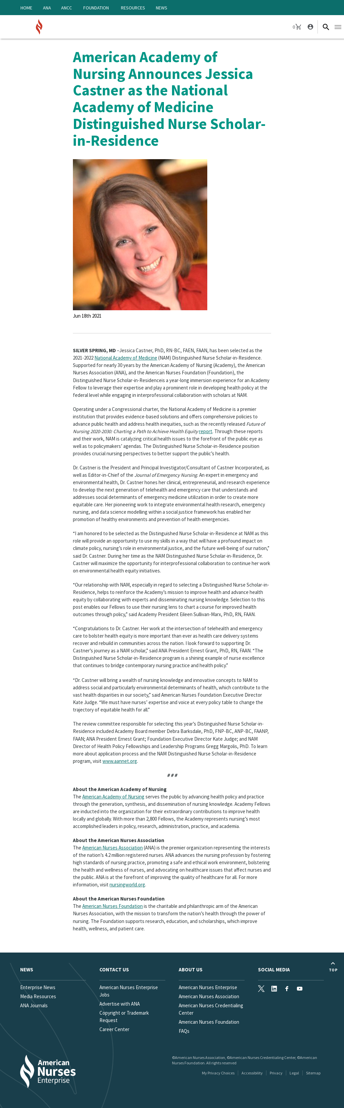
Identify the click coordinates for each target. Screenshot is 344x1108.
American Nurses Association (112, 847)
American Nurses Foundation (112, 906)
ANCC (66, 8)
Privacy (276, 1072)
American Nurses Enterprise (208, 987)
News (161, 8)
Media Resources (38, 996)
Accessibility (252, 1072)
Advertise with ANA (119, 1004)
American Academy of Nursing (113, 796)
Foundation (96, 8)
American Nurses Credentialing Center (211, 1009)
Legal (294, 1072)
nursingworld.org (127, 884)
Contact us (114, 969)
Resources (133, 8)
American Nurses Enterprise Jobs (128, 991)
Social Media (274, 969)
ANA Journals (34, 1005)
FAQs (184, 1031)
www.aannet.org (119, 761)
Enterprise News (37, 987)
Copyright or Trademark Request (124, 1016)
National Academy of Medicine (125, 358)
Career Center (114, 1029)
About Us (191, 969)
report (205, 431)
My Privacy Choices (218, 1072)
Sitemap (313, 1072)
